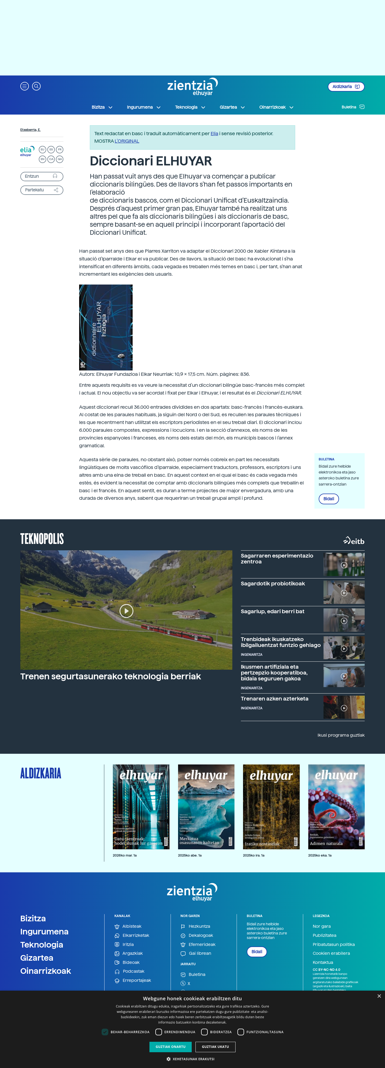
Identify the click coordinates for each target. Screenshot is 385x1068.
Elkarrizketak (131, 935)
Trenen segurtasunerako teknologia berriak (110, 676)
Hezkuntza (195, 926)
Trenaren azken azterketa (275, 698)
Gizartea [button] (232, 107)
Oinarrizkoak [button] (276, 107)
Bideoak (127, 962)
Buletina (353, 106)
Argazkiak (128, 953)
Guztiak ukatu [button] (215, 1046)
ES (51, 149)
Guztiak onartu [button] (171, 1046)
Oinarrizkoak (45, 971)
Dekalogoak (196, 935)
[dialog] (192, 1029)
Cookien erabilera (331, 953)
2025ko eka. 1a (320, 855)
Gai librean (195, 953)
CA (51, 159)
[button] (24, 86)
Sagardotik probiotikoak (273, 583)
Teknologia (41, 944)
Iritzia (124, 945)
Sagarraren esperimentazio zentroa (277, 558)
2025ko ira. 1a (253, 855)
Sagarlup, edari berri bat (273, 611)
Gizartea (36, 958)
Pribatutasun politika (334, 944)
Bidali (329, 499)
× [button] (379, 996)
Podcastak (129, 971)
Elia (214, 133)
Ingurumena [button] (144, 107)
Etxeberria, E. (30, 130)
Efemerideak (197, 945)
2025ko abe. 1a (190, 855)
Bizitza (33, 918)
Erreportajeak (132, 980)
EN (42, 159)
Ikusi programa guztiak (341, 735)
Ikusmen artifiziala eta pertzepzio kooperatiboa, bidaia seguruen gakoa (274, 673)
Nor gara (322, 926)
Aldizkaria (346, 86)
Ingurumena (44, 931)
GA (60, 159)
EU (42, 149)
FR (59, 149)
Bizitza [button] (102, 107)
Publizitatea (324, 935)
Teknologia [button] (190, 107)
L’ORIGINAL (127, 141)
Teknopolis (42, 538)
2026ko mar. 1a (125, 855)
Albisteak (127, 926)
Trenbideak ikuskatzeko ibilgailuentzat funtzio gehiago (281, 642)
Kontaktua (323, 962)
